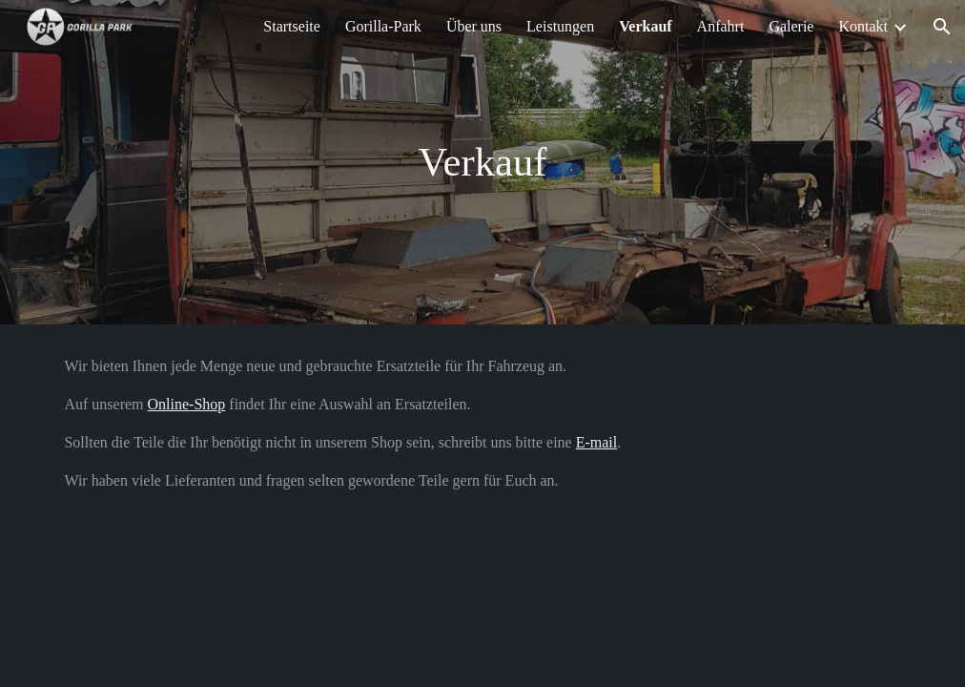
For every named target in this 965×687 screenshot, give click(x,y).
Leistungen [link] (560, 26)
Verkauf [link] (645, 26)
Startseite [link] (291, 26)
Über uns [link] (474, 26)
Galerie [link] (791, 26)
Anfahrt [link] (721, 26)
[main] (482, 162)
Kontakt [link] (863, 26)
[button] (942, 27)
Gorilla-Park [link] (383, 26)
